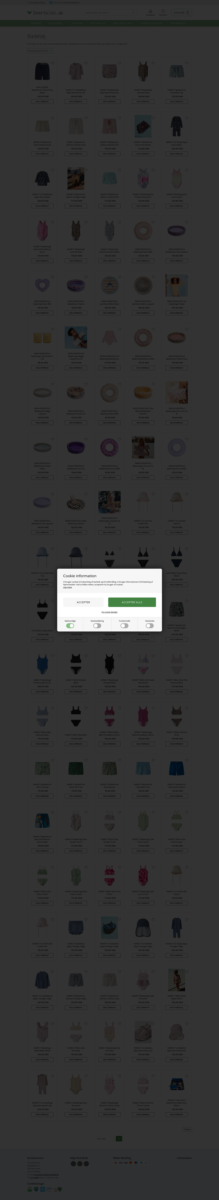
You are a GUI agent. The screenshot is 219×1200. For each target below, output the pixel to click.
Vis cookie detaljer (109, 612)
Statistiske (149, 624)
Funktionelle (124, 624)
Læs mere (67, 587)
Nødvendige (70, 624)
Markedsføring (97, 624)
